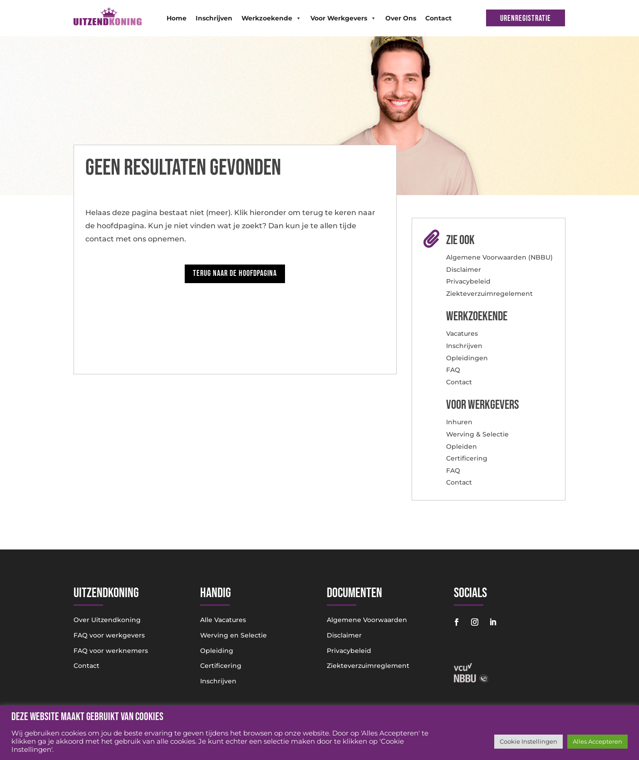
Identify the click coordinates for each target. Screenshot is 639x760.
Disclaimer (463, 269)
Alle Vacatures (223, 620)
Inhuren (459, 422)
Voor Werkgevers (343, 18)
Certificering (466, 458)
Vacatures (462, 333)
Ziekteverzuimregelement (489, 293)
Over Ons (400, 18)
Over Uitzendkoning (107, 620)
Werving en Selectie (233, 635)
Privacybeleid (468, 281)
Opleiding (216, 651)
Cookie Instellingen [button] (528, 741)
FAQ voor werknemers (111, 651)
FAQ (453, 370)
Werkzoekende (271, 18)
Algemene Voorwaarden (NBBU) (499, 257)
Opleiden (461, 446)
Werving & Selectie (477, 434)
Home (177, 18)
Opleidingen (467, 358)
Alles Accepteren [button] (597, 741)
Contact (438, 18)
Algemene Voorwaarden (367, 620)
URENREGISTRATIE (525, 18)
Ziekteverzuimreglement (368, 666)
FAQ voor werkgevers (109, 635)
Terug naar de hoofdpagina (235, 273)
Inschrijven (214, 18)
